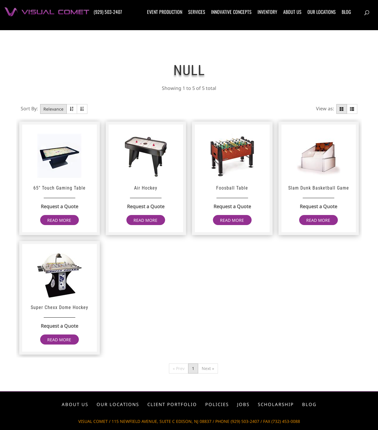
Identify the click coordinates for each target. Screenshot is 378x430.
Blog (346, 11)
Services (196, 11)
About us (292, 11)
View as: (325, 108)
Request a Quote (59, 206)
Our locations (321, 11)
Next (208, 368)
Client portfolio (172, 404)
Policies (217, 404)
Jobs (243, 404)
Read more (59, 220)
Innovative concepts (231, 11)
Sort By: (29, 108)
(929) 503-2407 (108, 11)
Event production (164, 11)
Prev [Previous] (179, 368)
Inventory (267, 11)
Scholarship (276, 404)
